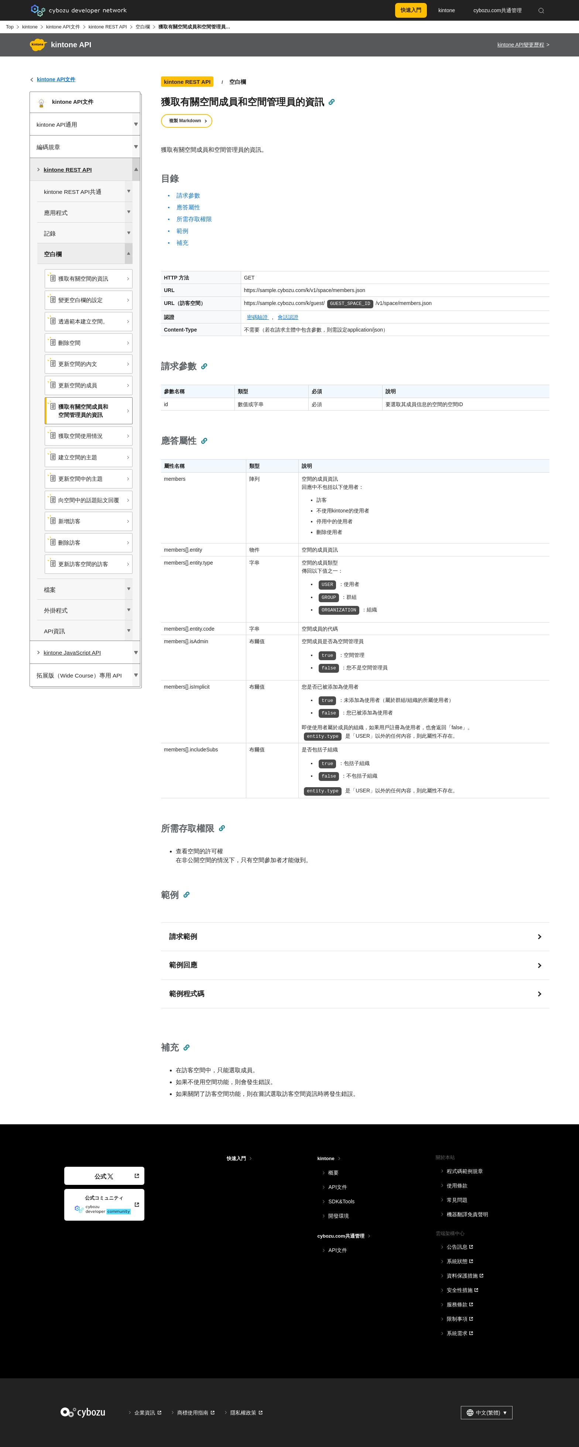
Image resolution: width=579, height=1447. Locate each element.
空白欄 (143, 27)
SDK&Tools (341, 1201)
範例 (182, 231)
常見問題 (457, 1200)
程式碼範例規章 (465, 1171)
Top (10, 27)
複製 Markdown (185, 120)
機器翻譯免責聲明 (467, 1214)
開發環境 (338, 1216)
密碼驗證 (258, 317)
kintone (30, 27)
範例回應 (183, 965)
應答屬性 (188, 207)
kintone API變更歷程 (520, 45)
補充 (182, 243)
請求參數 (188, 195)
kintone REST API (108, 27)
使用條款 (457, 1186)
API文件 (337, 1187)
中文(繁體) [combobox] (487, 1413)
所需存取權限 (194, 219)
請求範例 (183, 936)
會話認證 (288, 317)
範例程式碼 (186, 994)
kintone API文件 (63, 27)
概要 (333, 1173)
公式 (104, 1176)
